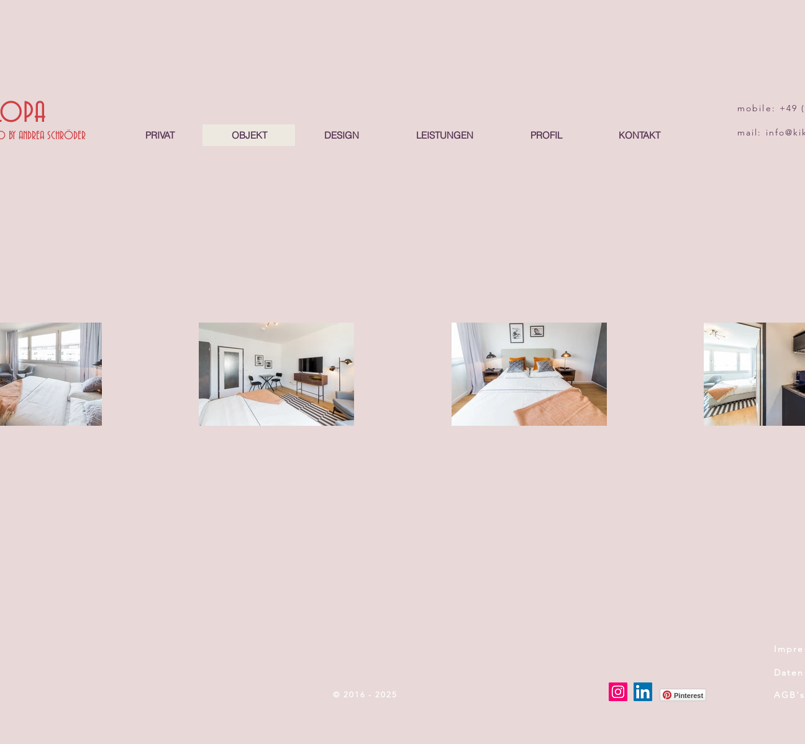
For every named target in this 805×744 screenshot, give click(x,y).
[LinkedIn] (643, 691)
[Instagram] (618, 691)
